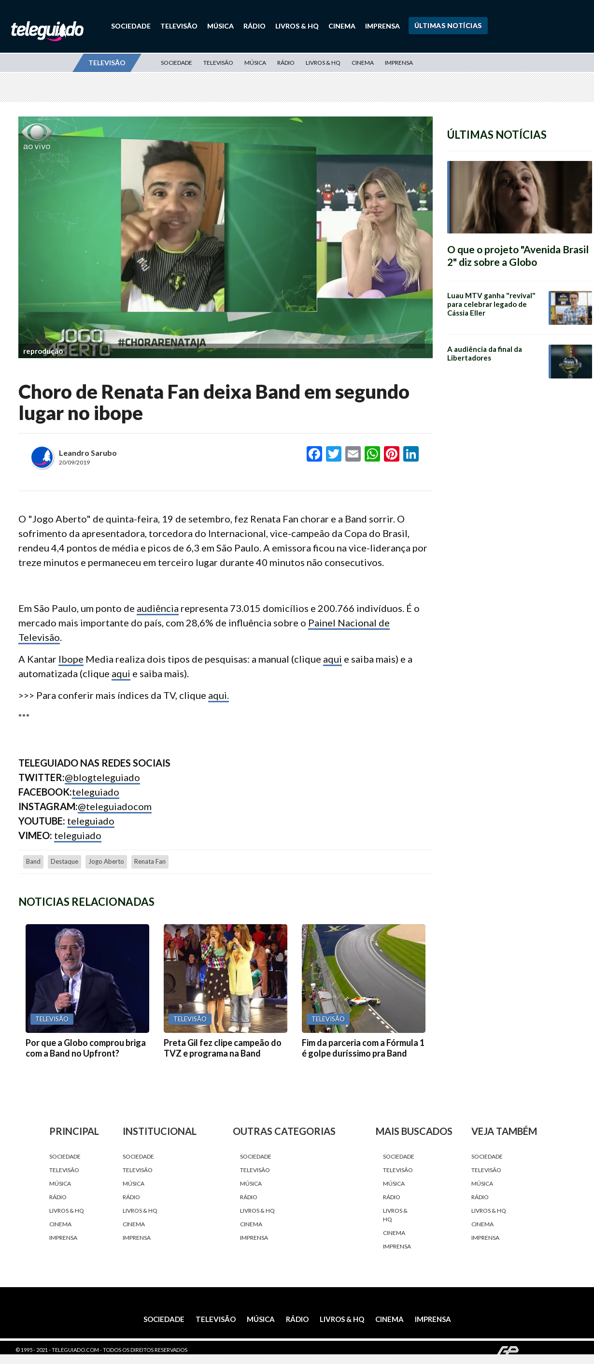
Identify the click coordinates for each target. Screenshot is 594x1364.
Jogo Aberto (106, 861)
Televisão (179, 26)
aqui (332, 659)
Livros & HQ (297, 26)
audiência (158, 608)
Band (33, 861)
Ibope (71, 659)
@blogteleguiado (102, 777)
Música (220, 26)
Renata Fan (150, 861)
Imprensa (382, 26)
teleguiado (95, 792)
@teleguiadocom (115, 806)
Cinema (341, 26)
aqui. (218, 695)
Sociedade (131, 26)
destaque (64, 861)
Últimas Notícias (448, 25)
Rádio (254, 26)
